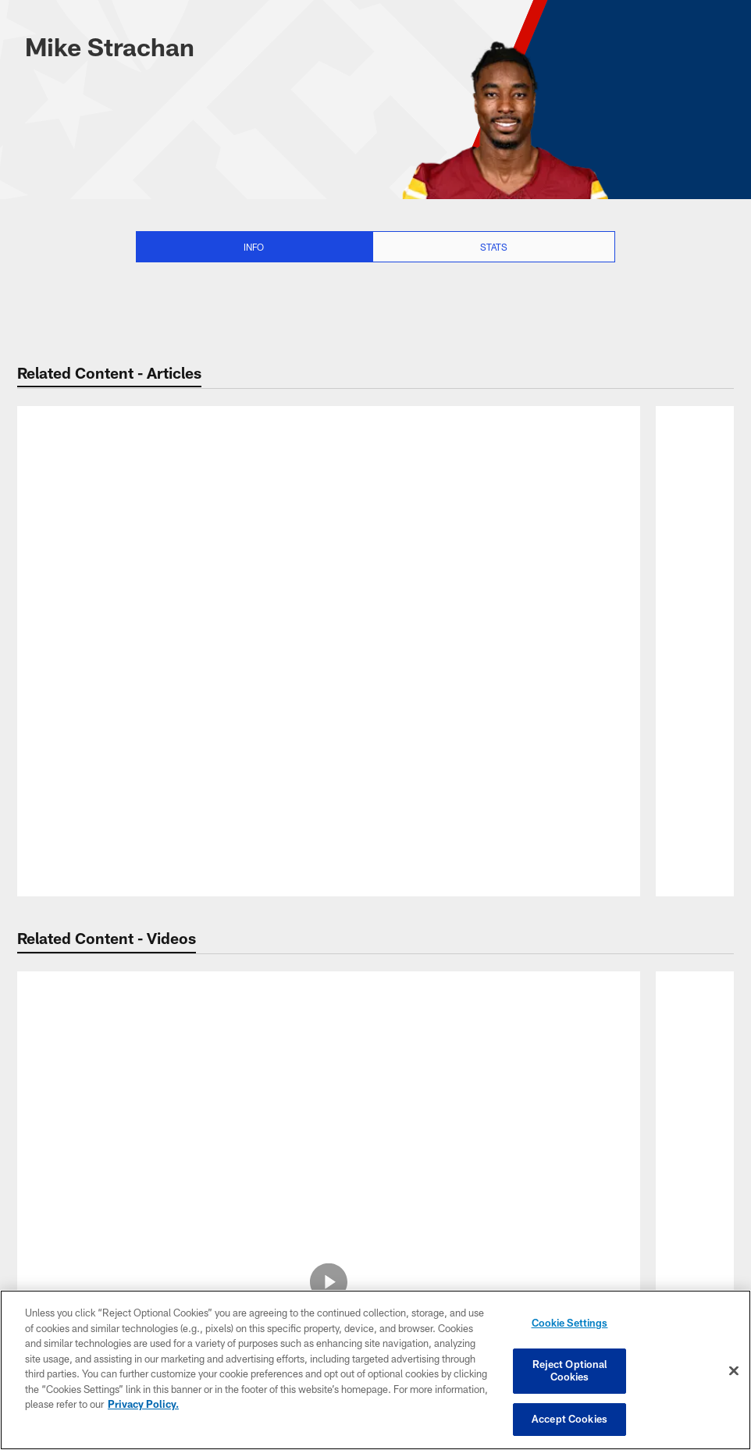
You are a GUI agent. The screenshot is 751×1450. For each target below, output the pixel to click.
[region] (375, 1370)
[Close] (734, 1371)
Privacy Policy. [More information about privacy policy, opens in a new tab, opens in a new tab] (143, 1405)
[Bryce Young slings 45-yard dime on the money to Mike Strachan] (328, 1023)
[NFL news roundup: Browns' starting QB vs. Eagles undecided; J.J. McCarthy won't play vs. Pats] (328, 469)
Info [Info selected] (254, 246)
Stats (493, 246)
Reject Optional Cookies (569, 1371)
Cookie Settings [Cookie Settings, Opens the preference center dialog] (570, 1326)
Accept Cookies (569, 1417)
